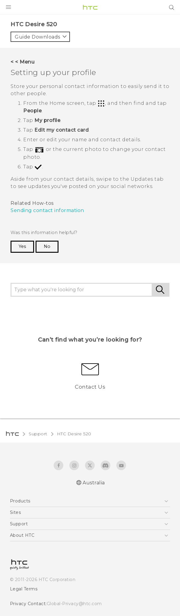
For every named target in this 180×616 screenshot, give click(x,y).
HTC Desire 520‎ (74, 433)
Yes (22, 246)
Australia (94, 483)
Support (38, 433)
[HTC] (90, 7)
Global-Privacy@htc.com (74, 603)
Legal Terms (24, 589)
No (47, 246)
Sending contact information (47, 210)
